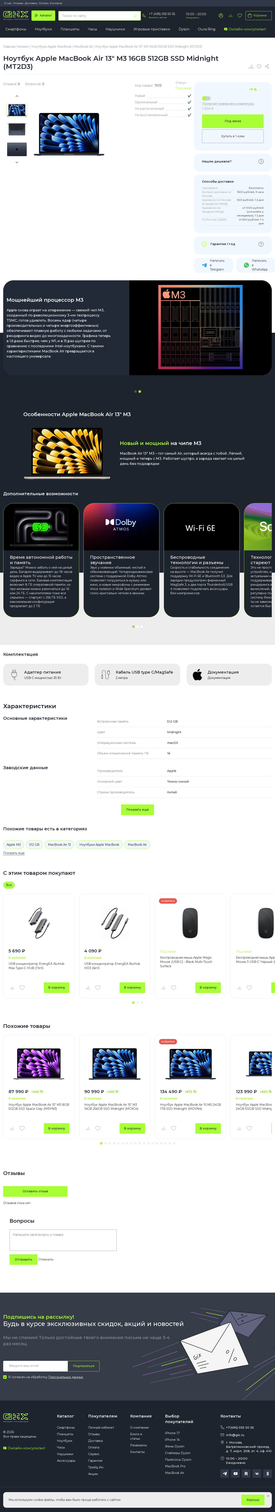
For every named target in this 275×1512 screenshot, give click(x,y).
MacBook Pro (175, 1466)
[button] (135, 391)
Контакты (56, 3)
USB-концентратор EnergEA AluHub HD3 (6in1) (112, 966)
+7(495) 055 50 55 (240, 1427)
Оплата (44, 3)
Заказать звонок (158, 17)
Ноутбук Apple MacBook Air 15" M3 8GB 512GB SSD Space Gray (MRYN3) (39, 1107)
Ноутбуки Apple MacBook (99, 845)
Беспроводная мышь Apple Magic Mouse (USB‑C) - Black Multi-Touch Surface (186, 962)
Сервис (94, 1454)
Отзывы (18, 3)
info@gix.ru (235, 1435)
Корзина (256, 15)
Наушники (115, 29)
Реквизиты (138, 1445)
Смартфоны (15, 29)
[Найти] (135, 16)
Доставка (31, 3)
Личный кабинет (101, 1427)
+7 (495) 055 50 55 (162, 14)
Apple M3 (14, 845)
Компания (141, 1416)
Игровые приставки (152, 29)
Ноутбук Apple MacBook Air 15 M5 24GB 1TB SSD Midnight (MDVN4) (190, 1107)
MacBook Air (137, 845)
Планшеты (70, 29)
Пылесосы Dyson (178, 1460)
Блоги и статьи (136, 1436)
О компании (139, 1427)
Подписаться (83, 1366)
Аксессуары (66, 1461)
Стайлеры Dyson (177, 1453)
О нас (8, 3)
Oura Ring (207, 29)
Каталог (65, 1416)
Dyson (184, 29)
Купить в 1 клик (233, 136)
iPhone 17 (172, 1433)
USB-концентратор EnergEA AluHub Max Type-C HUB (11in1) (36, 966)
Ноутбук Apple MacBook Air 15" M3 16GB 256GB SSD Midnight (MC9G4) (111, 1107)
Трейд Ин (95, 1467)
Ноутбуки (43, 29)
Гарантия (95, 1461)
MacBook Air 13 (59, 845)
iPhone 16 (172, 1440)
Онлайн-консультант (245, 29)
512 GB (34, 845)
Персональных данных (65, 1377)
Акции (93, 1474)
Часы (92, 29)
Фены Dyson (174, 1446)
